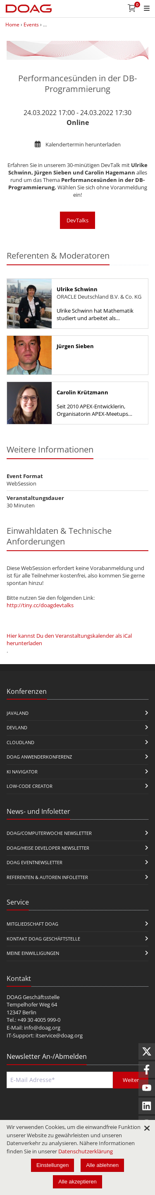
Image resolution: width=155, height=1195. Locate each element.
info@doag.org (42, 1027)
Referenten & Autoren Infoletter (47, 877)
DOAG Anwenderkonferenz (39, 757)
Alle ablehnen (102, 1165)
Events (31, 24)
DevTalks (77, 220)
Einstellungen (52, 1165)
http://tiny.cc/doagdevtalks (40, 605)
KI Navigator (22, 771)
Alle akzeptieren (77, 1182)
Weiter (131, 1080)
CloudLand (20, 742)
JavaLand (18, 713)
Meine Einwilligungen (33, 953)
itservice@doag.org (59, 1035)
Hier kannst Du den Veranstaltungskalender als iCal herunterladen (69, 639)
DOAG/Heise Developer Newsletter (48, 848)
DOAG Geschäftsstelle (33, 997)
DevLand (17, 727)
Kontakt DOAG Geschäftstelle (43, 939)
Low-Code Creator (29, 786)
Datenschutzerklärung (85, 1151)
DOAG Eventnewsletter (34, 862)
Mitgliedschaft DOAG (32, 924)
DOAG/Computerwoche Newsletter (49, 833)
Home (12, 24)
